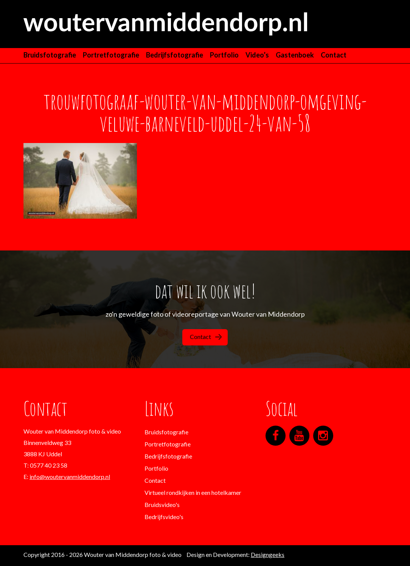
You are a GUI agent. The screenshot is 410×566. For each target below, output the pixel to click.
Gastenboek (295, 55)
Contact (333, 55)
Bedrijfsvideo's (163, 516)
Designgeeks (267, 554)
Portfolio (224, 55)
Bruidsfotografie (49, 55)
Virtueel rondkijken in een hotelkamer (192, 492)
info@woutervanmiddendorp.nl (70, 476)
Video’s (257, 55)
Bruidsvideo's (162, 504)
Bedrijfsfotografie (174, 55)
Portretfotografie (111, 55)
